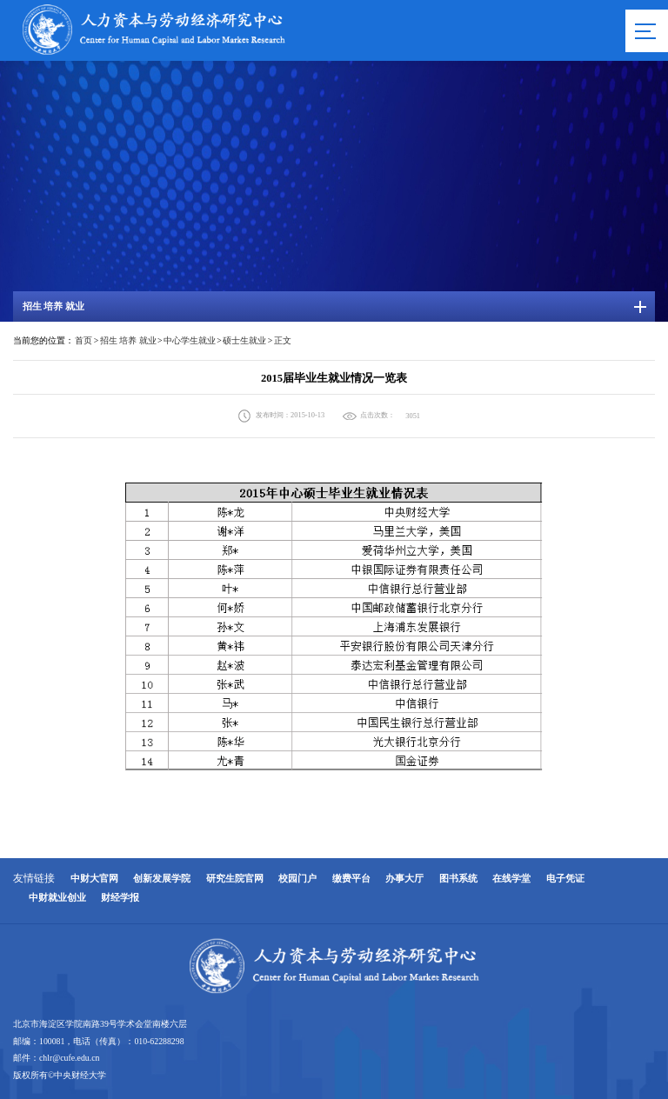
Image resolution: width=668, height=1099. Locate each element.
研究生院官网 (235, 878)
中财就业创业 (57, 898)
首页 (83, 340)
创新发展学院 (161, 878)
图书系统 (458, 878)
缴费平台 (351, 878)
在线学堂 (511, 878)
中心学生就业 (190, 340)
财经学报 (120, 898)
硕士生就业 (244, 340)
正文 (282, 340)
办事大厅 (404, 878)
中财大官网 (94, 878)
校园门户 (297, 878)
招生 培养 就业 (128, 340)
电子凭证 (565, 878)
